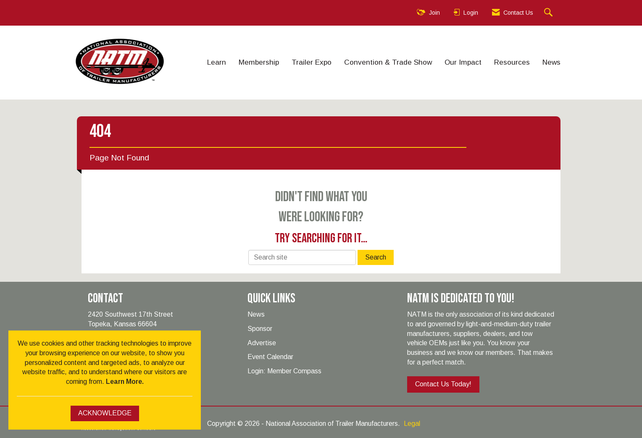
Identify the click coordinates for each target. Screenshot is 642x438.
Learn (216, 62)
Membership (259, 62)
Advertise (261, 342)
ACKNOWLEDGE (105, 413)
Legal (412, 423)
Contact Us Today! (443, 384)
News (551, 62)
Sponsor (259, 328)
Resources (512, 62)
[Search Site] (549, 13)
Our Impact (463, 62)
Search (375, 257)
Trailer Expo (312, 62)
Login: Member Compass (284, 371)
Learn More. (125, 381)
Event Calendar (270, 356)
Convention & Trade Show (388, 62)
